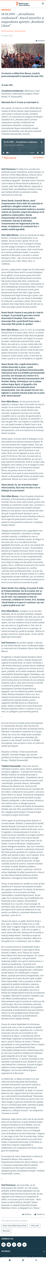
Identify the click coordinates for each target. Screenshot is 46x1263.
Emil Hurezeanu (7, 31)
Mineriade (6, 10)
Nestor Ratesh (20, 31)
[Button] (40, 40)
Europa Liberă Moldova (15, 145)
